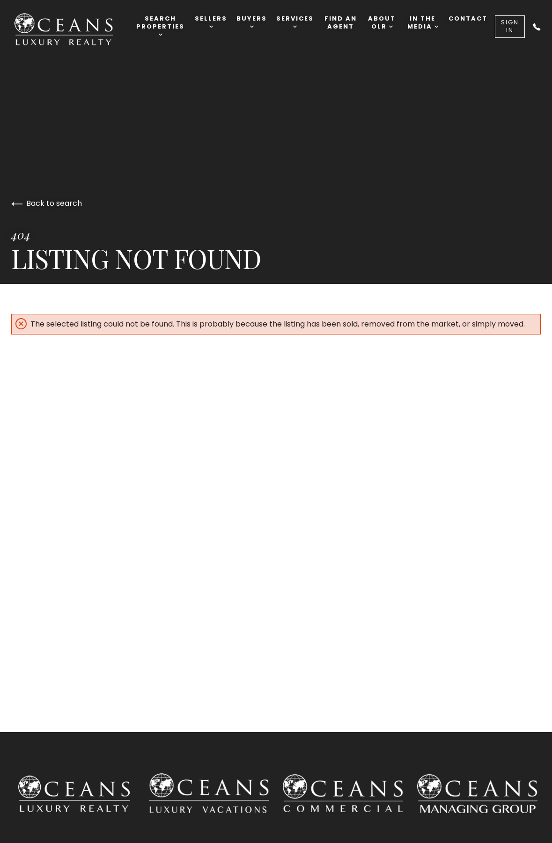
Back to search (46, 203)
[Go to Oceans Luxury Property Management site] (477, 795)
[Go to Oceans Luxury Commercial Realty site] (343, 795)
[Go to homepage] (73, 29)
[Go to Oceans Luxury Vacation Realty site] (209, 795)
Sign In (510, 26)
